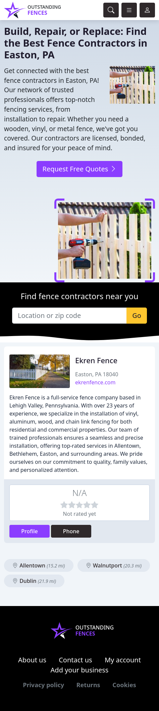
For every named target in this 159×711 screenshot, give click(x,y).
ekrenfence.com (95, 382)
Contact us (75, 659)
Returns (88, 685)
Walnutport (114, 565)
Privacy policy (43, 685)
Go (136, 315)
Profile (29, 531)
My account (123, 659)
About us (32, 659)
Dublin (34, 581)
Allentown (38, 565)
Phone (71, 531)
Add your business (80, 669)
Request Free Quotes (79, 168)
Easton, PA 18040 (96, 374)
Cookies (124, 685)
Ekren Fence (96, 360)
